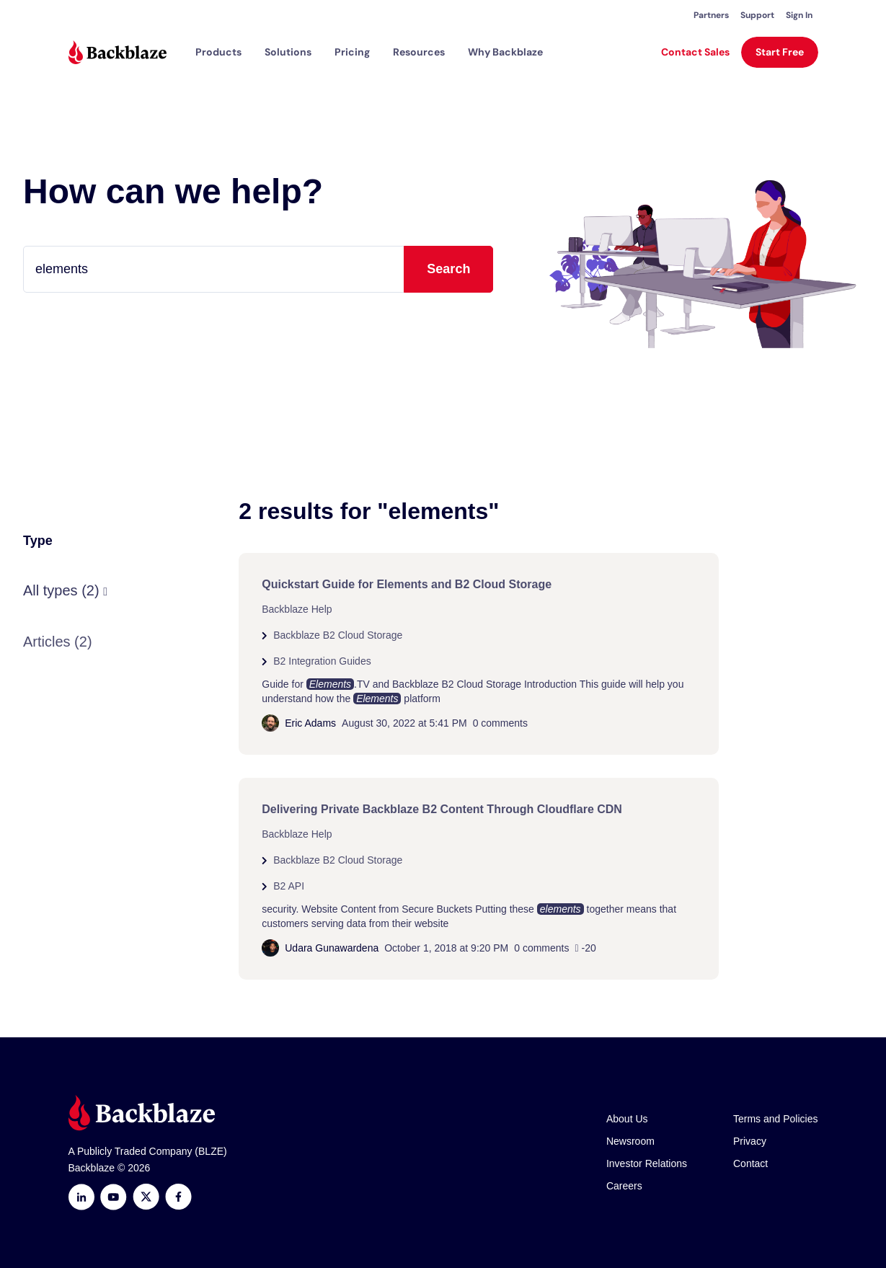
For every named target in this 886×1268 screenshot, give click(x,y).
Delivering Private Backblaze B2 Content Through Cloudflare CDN (442, 809)
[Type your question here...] (258, 269)
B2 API (288, 886)
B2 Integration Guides (322, 661)
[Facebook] (178, 1197)
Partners (711, 15)
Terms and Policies (775, 1119)
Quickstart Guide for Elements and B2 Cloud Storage (406, 584)
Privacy (749, 1141)
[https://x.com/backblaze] (146, 1197)
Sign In (799, 15)
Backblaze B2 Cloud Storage (337, 635)
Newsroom (630, 1141)
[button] (218, 52)
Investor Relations (646, 1163)
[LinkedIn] (81, 1197)
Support (757, 15)
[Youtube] (113, 1197)
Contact (750, 1163)
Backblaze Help (297, 609)
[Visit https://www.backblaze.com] (117, 52)
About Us (627, 1119)
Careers (624, 1186)
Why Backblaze (505, 51)
